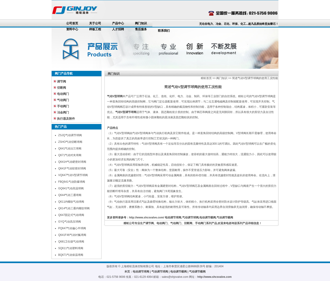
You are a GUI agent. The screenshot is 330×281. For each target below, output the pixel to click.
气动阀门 (63, 100)
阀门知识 (141, 23)
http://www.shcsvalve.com (214, 276)
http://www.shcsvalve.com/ (146, 217)
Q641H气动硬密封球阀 (72, 161)
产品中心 (118, 23)
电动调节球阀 (173, 217)
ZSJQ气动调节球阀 (70, 135)
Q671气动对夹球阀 (69, 155)
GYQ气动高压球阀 (69, 221)
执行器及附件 (66, 118)
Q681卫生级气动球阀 (71, 241)
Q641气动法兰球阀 (69, 148)
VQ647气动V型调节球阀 (73, 175)
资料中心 (72, 29)
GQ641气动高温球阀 (71, 188)
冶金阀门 (63, 112)
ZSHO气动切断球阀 (70, 141)
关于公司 (95, 23)
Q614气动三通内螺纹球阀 (74, 208)
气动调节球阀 (190, 217)
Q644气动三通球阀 (69, 195)
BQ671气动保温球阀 (70, 254)
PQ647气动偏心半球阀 (72, 228)
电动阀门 (63, 94)
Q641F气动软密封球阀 (72, 168)
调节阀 (61, 81)
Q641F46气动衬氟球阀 (72, 235)
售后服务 (141, 29)
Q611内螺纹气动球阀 (71, 201)
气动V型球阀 (115, 96)
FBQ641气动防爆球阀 (71, 181)
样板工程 (95, 29)
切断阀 (61, 87)
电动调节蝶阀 (207, 217)
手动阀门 (63, 106)
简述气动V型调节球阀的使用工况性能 (255, 78)
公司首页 (72, 23)
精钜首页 (206, 78)
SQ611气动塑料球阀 (70, 248)
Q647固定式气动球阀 (71, 215)
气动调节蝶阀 (225, 217)
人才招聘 (118, 29)
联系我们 (164, 30)
